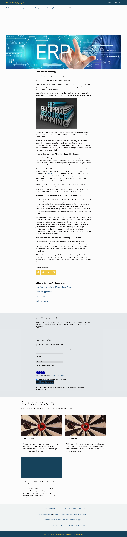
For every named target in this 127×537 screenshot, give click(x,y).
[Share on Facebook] (38, 272)
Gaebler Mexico (62, 520)
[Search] (110, 2)
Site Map (44, 509)
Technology (9, 8)
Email (39, 356)
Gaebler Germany (67, 525)
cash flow (50, 174)
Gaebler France (49, 520)
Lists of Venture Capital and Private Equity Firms (53, 287)
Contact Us (82, 509)
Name (39, 349)
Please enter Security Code (45, 365)
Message (68, 349)
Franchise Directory (45, 514)
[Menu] (117, 2)
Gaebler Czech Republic (50, 525)
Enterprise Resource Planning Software (46, 8)
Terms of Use (61, 509)
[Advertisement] (63, 22)
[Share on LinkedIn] (48, 272)
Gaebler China (80, 525)
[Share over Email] (53, 272)
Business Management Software (24, 8)
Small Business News (81, 514)
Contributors (40, 296)
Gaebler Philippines (76, 520)
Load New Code (58, 375)
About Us (51, 509)
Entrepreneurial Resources (63, 514)
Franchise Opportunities (44, 292)
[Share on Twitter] (43, 272)
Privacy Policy (72, 509)
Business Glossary (42, 301)
